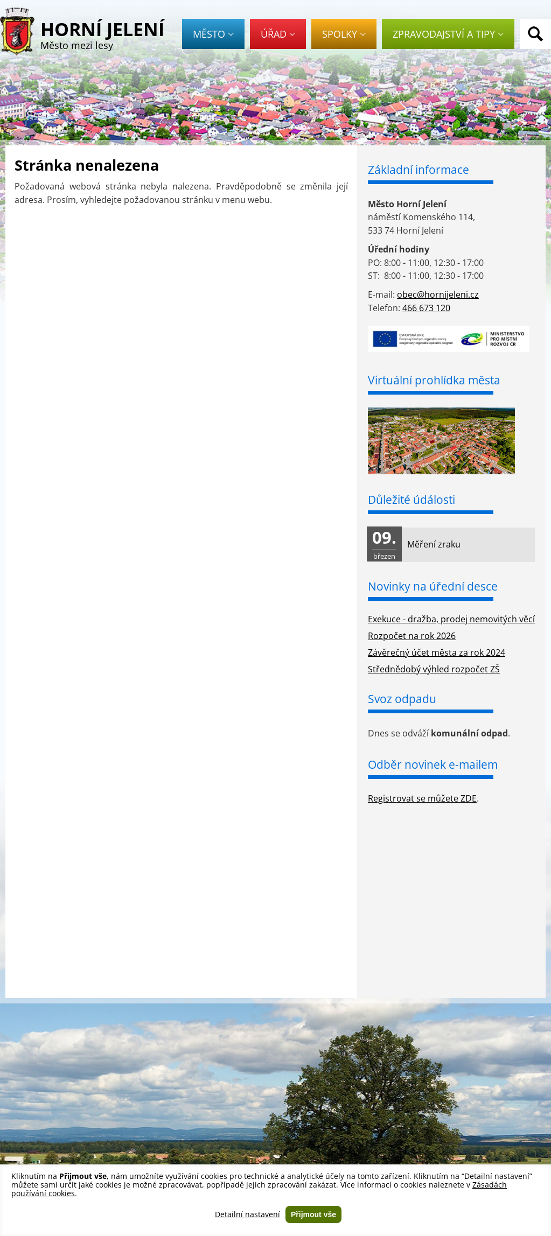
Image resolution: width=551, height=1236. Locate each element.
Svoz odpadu (402, 698)
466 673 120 (426, 308)
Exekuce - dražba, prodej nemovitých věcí (451, 619)
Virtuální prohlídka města (434, 380)
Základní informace (418, 169)
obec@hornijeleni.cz (438, 294)
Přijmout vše (313, 1214)
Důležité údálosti (411, 499)
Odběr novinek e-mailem (433, 764)
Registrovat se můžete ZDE (422, 798)
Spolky (344, 33)
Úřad (278, 33)
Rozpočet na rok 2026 (412, 636)
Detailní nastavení (247, 1214)
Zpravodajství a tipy (448, 33)
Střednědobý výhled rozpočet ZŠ (434, 669)
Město (213, 33)
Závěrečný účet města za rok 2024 (436, 652)
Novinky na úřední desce (433, 586)
